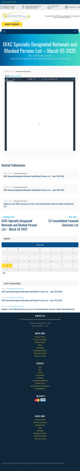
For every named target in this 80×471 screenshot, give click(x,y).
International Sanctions (42, 56)
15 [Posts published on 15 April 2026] (40, 261)
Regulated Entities (40, 350)
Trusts (40, 372)
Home (30, 56)
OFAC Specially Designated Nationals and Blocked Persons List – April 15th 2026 (34, 190)
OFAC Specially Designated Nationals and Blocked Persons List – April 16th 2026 (34, 176)
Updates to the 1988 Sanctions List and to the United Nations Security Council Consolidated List (39, 205)
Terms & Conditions (40, 339)
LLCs (40, 367)
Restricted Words (40, 353)
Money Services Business (40, 386)
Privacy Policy (40, 337)
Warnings (40, 348)
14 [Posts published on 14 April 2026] (29, 261)
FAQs (40, 345)
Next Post (73, 217)
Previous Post (9, 217)
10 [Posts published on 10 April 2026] (62, 257)
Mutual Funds (40, 383)
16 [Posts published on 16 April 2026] (51, 261)
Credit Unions (40, 389)
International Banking (40, 380)
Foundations (40, 375)
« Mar (4, 273)
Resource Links (40, 356)
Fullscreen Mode (15, 76)
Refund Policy (40, 342)
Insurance (40, 378)
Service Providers (12, 24)
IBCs (40, 370)
